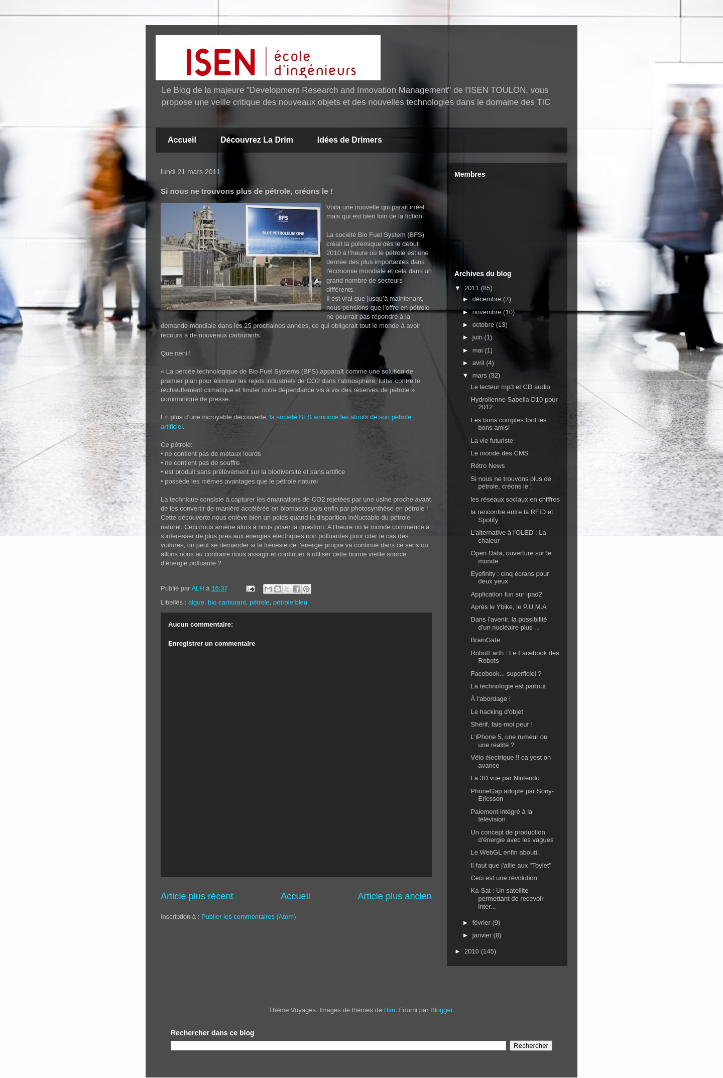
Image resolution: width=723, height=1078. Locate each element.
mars (480, 375)
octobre (484, 324)
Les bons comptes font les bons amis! (508, 424)
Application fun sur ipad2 (506, 594)
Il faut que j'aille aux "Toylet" (510, 865)
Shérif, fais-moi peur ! (501, 724)
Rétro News (487, 465)
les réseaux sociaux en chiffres (515, 499)
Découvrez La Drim (256, 140)
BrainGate (485, 640)
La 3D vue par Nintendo (504, 778)
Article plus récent (197, 896)
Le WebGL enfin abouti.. (505, 852)
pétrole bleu (290, 602)
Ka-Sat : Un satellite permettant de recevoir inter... (506, 898)
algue (196, 602)
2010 (472, 951)
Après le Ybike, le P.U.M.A (508, 607)
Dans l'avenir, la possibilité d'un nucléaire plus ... (508, 623)
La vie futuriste (491, 440)
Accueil (182, 140)
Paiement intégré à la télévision (501, 815)
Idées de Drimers (349, 140)
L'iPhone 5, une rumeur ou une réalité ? (508, 741)
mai (478, 350)
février (482, 922)
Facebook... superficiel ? (505, 673)
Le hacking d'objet (496, 711)
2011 (472, 288)
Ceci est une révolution (503, 878)
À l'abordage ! (490, 698)
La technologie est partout (508, 686)
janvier (483, 935)
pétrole (260, 602)
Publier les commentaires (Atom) (248, 916)
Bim (389, 1010)
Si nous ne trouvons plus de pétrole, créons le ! (510, 483)
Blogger (441, 1010)
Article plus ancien (394, 896)
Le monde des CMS (499, 453)
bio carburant (227, 602)
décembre (487, 299)
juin (478, 337)
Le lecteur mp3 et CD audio (510, 387)
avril (479, 363)
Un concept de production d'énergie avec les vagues (511, 836)
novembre (487, 312)
